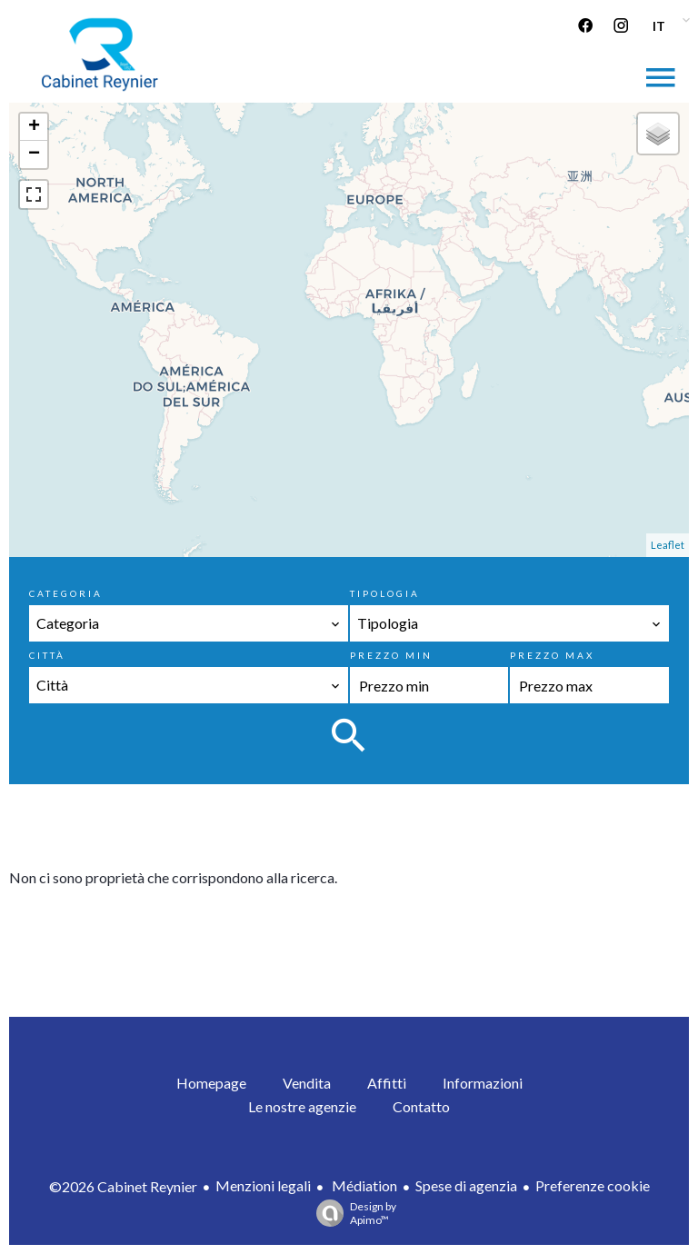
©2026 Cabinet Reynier (123, 1186)
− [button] (34, 154)
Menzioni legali (263, 1185)
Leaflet (667, 545)
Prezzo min (391, 655)
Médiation (363, 1185)
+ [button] (34, 127)
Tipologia (385, 593)
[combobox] (188, 623)
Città (47, 655)
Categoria (66, 593)
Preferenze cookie (592, 1185)
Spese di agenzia (466, 1185)
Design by (351, 1213)
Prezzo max (552, 655)
